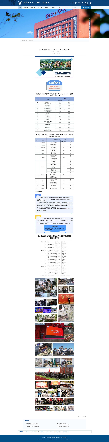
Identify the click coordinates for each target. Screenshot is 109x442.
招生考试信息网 (66, 431)
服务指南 (74, 7)
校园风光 (67, 7)
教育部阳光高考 (27, 431)
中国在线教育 (35, 431)
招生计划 (40, 7)
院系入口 (26, 7)
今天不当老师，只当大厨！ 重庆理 (63, 426)
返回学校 (87, 7)
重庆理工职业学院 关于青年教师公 (32, 423)
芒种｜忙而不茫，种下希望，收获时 (32, 426)
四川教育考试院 (58, 431)
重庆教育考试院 (42, 431)
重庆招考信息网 (50, 431)
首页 (20, 7)
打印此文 (57, 53)
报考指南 (47, 7)
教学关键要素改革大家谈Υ (61, 423)
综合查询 (60, 7)
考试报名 (53, 7)
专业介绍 (33, 7)
